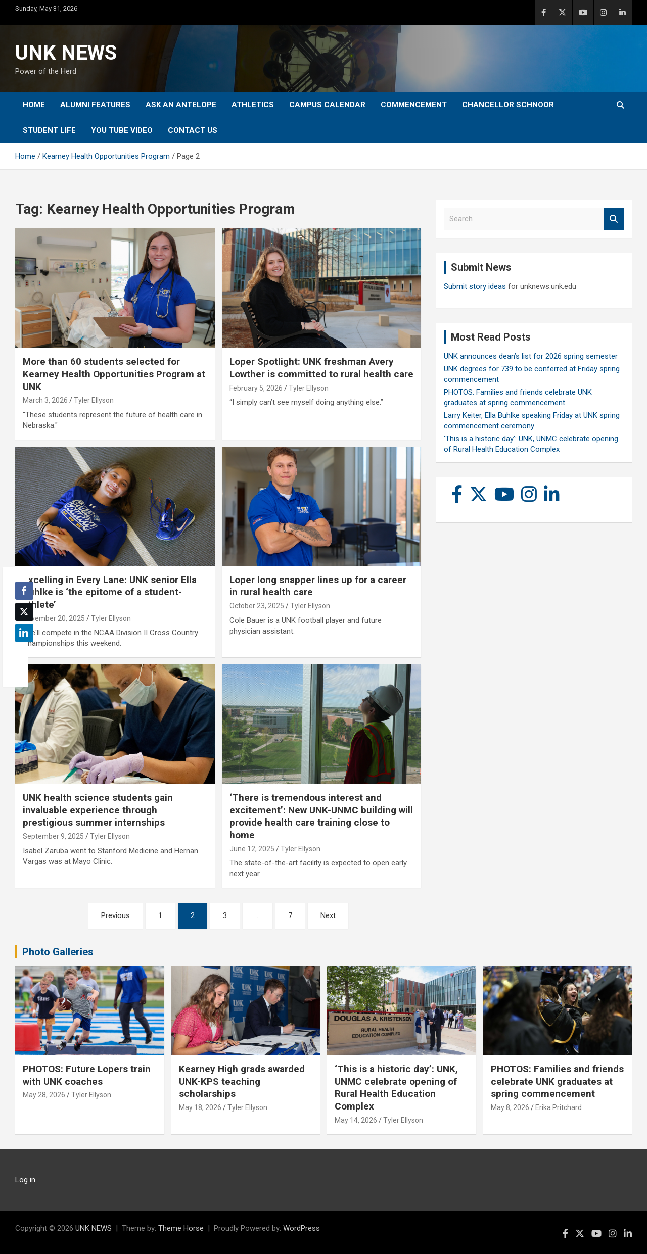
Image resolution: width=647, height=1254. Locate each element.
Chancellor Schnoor (508, 104)
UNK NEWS (66, 53)
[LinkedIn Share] (24, 633)
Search (614, 219)
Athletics (253, 104)
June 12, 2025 (251, 849)
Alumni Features (95, 104)
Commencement (414, 104)
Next (328, 915)
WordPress (301, 1228)
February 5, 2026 (256, 388)
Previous (115, 915)
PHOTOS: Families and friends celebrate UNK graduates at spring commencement (557, 1081)
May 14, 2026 (356, 1120)
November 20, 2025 (54, 618)
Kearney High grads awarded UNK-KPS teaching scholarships (242, 1081)
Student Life (49, 130)
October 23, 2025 (256, 606)
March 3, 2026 (45, 400)
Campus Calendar (327, 104)
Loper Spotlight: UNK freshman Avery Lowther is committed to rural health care (321, 368)
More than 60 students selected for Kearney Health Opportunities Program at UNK (114, 374)
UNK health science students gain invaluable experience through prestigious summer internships (98, 810)
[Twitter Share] (24, 612)
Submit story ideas (475, 286)
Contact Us (192, 130)
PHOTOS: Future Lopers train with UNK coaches (87, 1075)
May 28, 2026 (44, 1095)
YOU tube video (122, 130)
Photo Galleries (58, 952)
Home (34, 104)
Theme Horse (181, 1228)
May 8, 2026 (510, 1107)
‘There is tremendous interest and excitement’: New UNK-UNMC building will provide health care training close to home (321, 816)
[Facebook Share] (24, 591)
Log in (25, 1179)
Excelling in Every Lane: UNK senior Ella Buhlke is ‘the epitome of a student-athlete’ (110, 592)
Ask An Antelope (181, 104)
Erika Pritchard (558, 1107)
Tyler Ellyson (94, 400)
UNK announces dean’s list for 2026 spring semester (531, 356)
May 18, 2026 (200, 1107)
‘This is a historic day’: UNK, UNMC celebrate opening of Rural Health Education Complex (396, 1087)
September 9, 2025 (53, 836)
